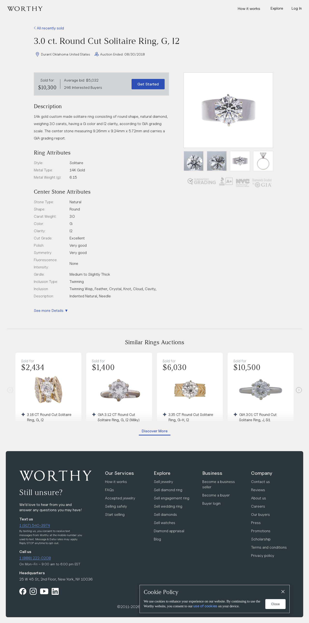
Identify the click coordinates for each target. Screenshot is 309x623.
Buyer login (211, 503)
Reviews (258, 490)
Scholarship (261, 539)
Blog (157, 539)
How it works (249, 8)
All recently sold (49, 28)
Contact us (260, 481)
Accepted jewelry (120, 498)
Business (212, 473)
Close (275, 604)
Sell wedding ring (168, 506)
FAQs (109, 490)
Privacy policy (262, 555)
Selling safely (116, 506)
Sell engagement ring (171, 498)
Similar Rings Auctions (154, 342)
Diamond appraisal (169, 531)
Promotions (260, 531)
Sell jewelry (163, 481)
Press (256, 522)
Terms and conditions (269, 547)
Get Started (148, 84)
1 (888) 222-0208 (35, 558)
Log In (296, 8)
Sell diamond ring (168, 490)
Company (261, 473)
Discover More (155, 431)
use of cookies (205, 606)
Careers (258, 506)
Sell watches (164, 522)
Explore (162, 473)
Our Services (119, 473)
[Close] (283, 592)
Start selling (115, 514)
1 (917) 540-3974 (34, 525)
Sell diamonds (165, 514)
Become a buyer (216, 495)
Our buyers (260, 514)
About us (258, 498)
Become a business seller (218, 484)
